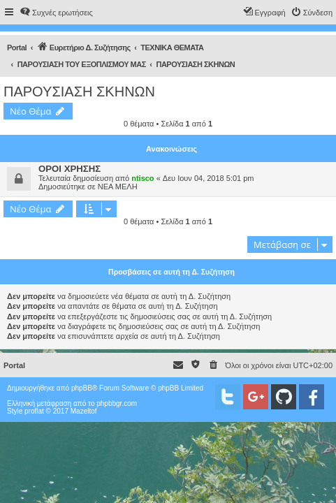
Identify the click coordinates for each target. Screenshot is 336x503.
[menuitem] (56, 12)
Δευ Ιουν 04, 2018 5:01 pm (208, 178)
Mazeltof (84, 411)
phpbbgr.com (116, 403)
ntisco (142, 178)
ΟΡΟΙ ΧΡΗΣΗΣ (69, 168)
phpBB (81, 388)
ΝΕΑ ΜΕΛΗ (118, 186)
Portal (17, 47)
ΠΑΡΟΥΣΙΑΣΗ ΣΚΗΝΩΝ (79, 91)
